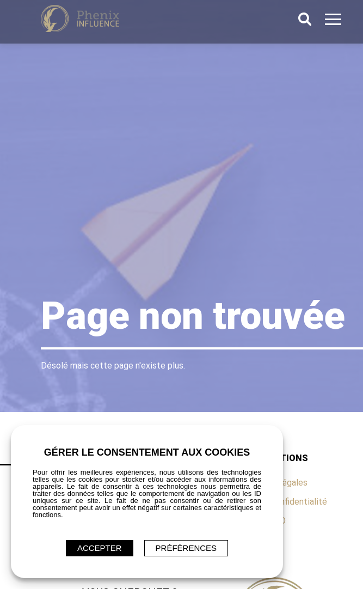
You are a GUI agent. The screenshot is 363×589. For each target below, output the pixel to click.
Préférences (186, 548)
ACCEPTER (99, 548)
